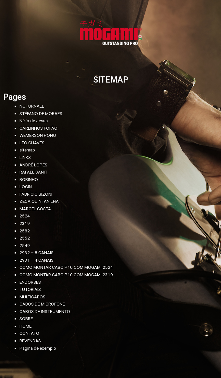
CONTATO (29, 333)
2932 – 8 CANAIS (36, 252)
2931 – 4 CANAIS (36, 260)
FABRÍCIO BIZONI (35, 194)
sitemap (27, 149)
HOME (25, 326)
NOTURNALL (31, 106)
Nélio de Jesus (33, 120)
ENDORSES (30, 282)
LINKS (25, 157)
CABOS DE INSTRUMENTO (44, 311)
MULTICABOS (32, 296)
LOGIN (25, 186)
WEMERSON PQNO (37, 135)
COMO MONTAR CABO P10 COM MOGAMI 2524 (66, 267)
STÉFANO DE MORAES (40, 113)
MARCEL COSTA (35, 208)
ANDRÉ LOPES (33, 164)
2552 (24, 238)
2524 (24, 215)
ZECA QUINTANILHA (39, 201)
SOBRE (26, 318)
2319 (24, 223)
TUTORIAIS (30, 289)
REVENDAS (30, 340)
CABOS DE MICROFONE (42, 303)
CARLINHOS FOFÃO (38, 128)
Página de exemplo (37, 348)
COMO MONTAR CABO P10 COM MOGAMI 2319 (66, 274)
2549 (24, 245)
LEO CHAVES (31, 142)
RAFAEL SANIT (33, 172)
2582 (24, 230)
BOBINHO (28, 179)
